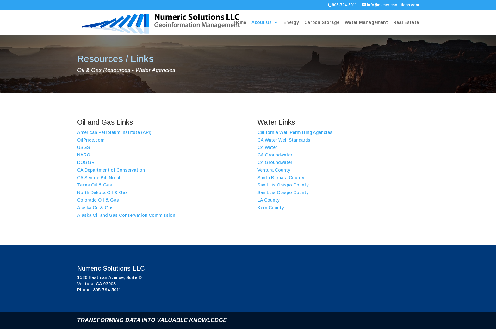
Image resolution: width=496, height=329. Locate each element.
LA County (268, 200)
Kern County (270, 207)
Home (240, 22)
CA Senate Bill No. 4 (98, 177)
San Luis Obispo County (282, 184)
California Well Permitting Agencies (294, 132)
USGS (83, 147)
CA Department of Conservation (111, 170)
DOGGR (86, 162)
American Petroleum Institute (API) (114, 132)
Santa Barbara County (280, 177)
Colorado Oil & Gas (98, 200)
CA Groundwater (274, 154)
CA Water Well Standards (283, 140)
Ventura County (273, 170)
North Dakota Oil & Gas (102, 192)
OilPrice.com (90, 140)
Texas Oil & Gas (94, 184)
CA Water (267, 147)
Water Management (366, 22)
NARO (83, 154)
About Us (261, 22)
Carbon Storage (321, 22)
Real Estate (406, 22)
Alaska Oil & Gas (95, 207)
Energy (291, 22)
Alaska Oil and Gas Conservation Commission (126, 215)
